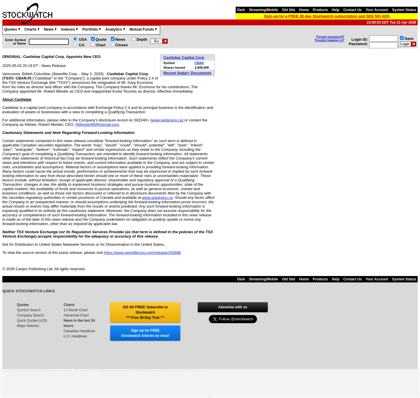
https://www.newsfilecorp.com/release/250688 (142, 252)
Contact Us (352, 10)
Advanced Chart (76, 315)
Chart (101, 45)
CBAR (199, 63)
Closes (122, 45)
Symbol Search (29, 310)
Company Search (30, 315)
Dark (241, 10)
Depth (141, 39)
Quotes (13, 30)
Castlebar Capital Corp (183, 57)
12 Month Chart (76, 310)
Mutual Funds (144, 30)
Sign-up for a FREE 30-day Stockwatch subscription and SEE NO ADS (327, 16)
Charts (32, 30)
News (51, 30)
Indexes (70, 30)
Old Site (288, 10)
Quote (101, 39)
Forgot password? (330, 36)
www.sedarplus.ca (167, 120)
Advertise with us (232, 307)
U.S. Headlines (75, 336)
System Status (404, 10)
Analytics (116, 30)
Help (336, 10)
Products (320, 10)
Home (304, 10)
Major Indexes (28, 326)
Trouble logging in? (329, 40)
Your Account (377, 10)
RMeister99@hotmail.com (97, 124)
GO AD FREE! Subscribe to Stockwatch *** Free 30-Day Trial (145, 312)
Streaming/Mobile (263, 10)
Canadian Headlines (79, 331)
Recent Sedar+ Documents (187, 73)
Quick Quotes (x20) (32, 321)
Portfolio (92, 30)
